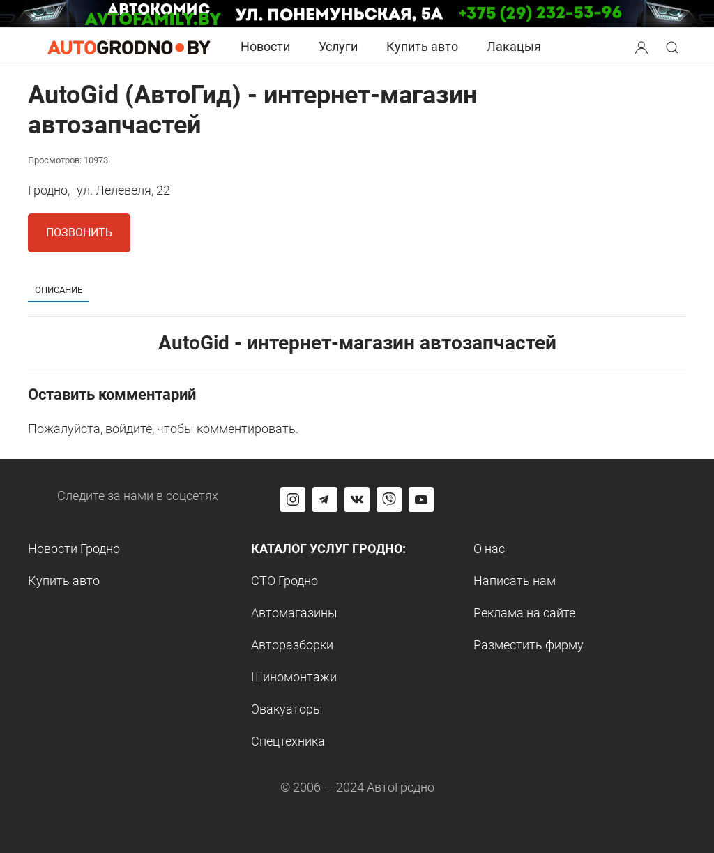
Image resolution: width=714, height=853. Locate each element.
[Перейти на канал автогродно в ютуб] (421, 499)
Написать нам (514, 580)
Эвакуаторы (287, 709)
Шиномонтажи (294, 677)
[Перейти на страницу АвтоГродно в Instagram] (292, 499)
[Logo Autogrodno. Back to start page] (129, 46)
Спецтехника (288, 741)
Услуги (338, 46)
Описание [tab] (58, 290)
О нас (489, 548)
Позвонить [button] (79, 232)
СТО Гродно (284, 580)
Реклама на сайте (524, 612)
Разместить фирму (528, 644)
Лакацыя (514, 46)
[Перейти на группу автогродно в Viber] (389, 499)
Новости (265, 46)
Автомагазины (294, 612)
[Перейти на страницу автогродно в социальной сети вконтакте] (357, 499)
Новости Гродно (74, 548)
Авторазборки (292, 644)
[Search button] (641, 47)
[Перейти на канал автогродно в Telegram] (324, 499)
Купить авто (422, 46)
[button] (643, 45)
